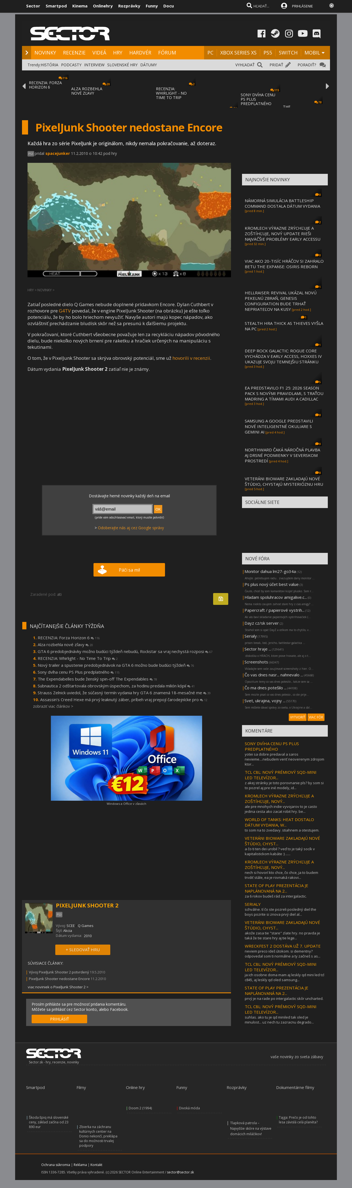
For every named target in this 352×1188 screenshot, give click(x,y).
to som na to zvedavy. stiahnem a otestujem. (282, 830)
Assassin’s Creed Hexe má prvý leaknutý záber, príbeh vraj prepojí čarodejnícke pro (123, 699)
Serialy (250, 636)
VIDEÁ (99, 52)
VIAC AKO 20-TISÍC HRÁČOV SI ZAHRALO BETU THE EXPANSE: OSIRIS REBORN (284, 263)
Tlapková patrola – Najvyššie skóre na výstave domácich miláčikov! (250, 1128)
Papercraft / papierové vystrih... (274, 610)
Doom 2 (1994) (140, 1108)
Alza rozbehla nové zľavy (65, 644)
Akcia (67, 930)
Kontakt (96, 1164)
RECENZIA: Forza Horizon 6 (69, 637)
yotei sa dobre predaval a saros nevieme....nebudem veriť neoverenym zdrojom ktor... (284, 759)
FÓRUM (167, 52)
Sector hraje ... (257, 649)
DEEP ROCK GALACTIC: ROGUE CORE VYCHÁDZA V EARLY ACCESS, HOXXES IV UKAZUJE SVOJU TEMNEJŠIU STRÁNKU (283, 356)
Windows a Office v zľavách (126, 804)
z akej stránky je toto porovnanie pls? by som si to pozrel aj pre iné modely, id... (284, 785)
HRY (117, 52)
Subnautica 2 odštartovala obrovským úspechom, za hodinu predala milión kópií (116, 685)
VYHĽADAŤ (245, 64)
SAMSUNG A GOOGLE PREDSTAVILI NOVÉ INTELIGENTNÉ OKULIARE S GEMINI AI (279, 426)
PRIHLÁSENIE (302, 6)
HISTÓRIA (49, 64)
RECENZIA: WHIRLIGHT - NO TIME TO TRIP (171, 93)
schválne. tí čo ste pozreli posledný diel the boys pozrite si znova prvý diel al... (280, 912)
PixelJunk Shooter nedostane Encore (59, 978)
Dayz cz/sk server (261, 623)
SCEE (71, 925)
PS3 (30, 154)
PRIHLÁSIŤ (59, 1019)
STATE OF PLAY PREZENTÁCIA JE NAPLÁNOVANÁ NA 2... (276, 888)
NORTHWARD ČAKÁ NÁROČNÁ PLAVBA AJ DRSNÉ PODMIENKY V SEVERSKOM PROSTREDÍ (282, 455)
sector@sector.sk (180, 1172)
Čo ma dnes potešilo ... (265, 687)
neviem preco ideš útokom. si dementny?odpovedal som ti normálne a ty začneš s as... (282, 954)
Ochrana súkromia (55, 1164)
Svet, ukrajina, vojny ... (264, 700)
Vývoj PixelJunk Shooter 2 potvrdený (59, 972)
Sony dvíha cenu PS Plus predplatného (79, 672)
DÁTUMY (148, 64)
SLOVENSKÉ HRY (122, 64)
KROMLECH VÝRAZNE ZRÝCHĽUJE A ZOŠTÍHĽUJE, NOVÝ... (279, 798)
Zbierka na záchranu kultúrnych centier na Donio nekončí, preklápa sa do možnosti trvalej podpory (98, 1136)
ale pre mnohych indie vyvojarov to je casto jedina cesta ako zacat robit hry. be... (281, 809)
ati (59, 594)
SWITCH (288, 52)
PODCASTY (71, 64)
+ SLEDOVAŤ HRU (83, 949)
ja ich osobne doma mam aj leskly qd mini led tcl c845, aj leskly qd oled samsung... (284, 977)
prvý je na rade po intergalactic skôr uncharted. (284, 998)
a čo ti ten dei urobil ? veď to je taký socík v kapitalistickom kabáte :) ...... (280, 851)
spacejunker (57, 153)
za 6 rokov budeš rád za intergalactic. (276, 896)
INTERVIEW (94, 64)
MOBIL (312, 52)
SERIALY (253, 904)
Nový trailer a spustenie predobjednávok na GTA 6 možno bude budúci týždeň (116, 665)
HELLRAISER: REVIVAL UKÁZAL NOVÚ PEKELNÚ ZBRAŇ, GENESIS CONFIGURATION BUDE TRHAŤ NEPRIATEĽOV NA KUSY (281, 301)
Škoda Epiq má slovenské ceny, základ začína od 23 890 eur (48, 1122)
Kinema (79, 6)
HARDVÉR (140, 52)
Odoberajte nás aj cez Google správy (131, 527)
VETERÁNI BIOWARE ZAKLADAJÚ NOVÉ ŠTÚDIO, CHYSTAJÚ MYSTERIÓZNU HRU (284, 481)
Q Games (86, 925)
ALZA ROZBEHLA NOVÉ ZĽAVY (86, 91)
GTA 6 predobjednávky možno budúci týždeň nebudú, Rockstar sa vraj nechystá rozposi (125, 651)
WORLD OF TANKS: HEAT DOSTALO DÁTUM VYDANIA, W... (279, 822)
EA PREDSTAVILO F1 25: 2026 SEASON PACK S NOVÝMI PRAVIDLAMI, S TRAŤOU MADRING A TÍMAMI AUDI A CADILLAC (284, 393)
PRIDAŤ (276, 64)
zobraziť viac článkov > (53, 706)
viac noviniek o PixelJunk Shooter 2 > (58, 986)
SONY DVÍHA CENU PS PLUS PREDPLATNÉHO (272, 746)
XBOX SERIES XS (238, 52)
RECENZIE (74, 52)
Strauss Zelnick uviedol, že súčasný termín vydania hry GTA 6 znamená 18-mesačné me (124, 692)
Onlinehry (103, 6)
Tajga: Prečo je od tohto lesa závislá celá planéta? (298, 1119)
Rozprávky (129, 6)
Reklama (80, 1164)
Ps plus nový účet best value (271, 584)
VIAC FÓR (316, 717)
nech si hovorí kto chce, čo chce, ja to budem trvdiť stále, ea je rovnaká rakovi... (281, 875)
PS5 (267, 52)
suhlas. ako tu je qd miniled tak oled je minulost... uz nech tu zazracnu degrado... (279, 1020)
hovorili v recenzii (191, 358)
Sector (33, 6)
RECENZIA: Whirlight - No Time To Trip (78, 658)
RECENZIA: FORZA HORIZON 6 (45, 85)
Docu (168, 6)
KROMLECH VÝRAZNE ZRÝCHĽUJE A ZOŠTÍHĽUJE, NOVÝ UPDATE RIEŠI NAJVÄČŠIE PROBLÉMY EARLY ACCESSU (282, 233)
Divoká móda (189, 1108)
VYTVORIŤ (297, 717)
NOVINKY (45, 52)
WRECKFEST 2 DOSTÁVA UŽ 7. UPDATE (283, 946)
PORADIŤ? (307, 64)
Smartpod (56, 6)
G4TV (65, 311)
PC (210, 52)
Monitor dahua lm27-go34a (270, 571)
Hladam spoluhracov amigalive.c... (275, 597)
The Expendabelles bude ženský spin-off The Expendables (97, 679)
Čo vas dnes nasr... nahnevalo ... (273, 674)
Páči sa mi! (129, 570)
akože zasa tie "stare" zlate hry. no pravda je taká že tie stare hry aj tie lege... (282, 935)
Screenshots (256, 662)
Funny (152, 6)
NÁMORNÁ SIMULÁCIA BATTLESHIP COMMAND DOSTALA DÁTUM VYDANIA (282, 203)
